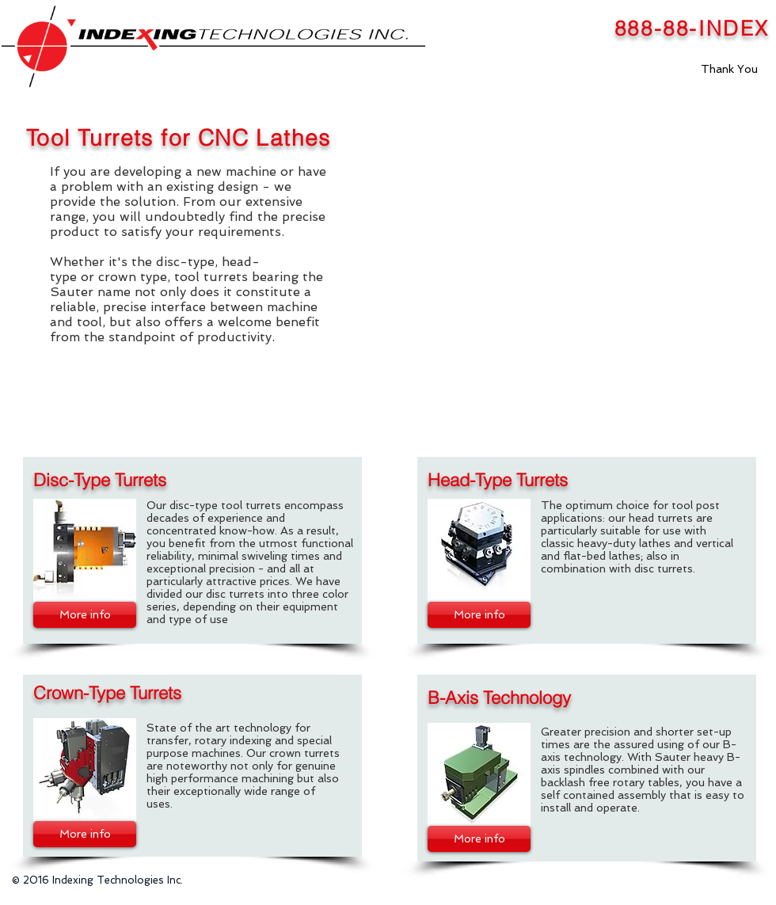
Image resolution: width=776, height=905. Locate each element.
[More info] (84, 615)
